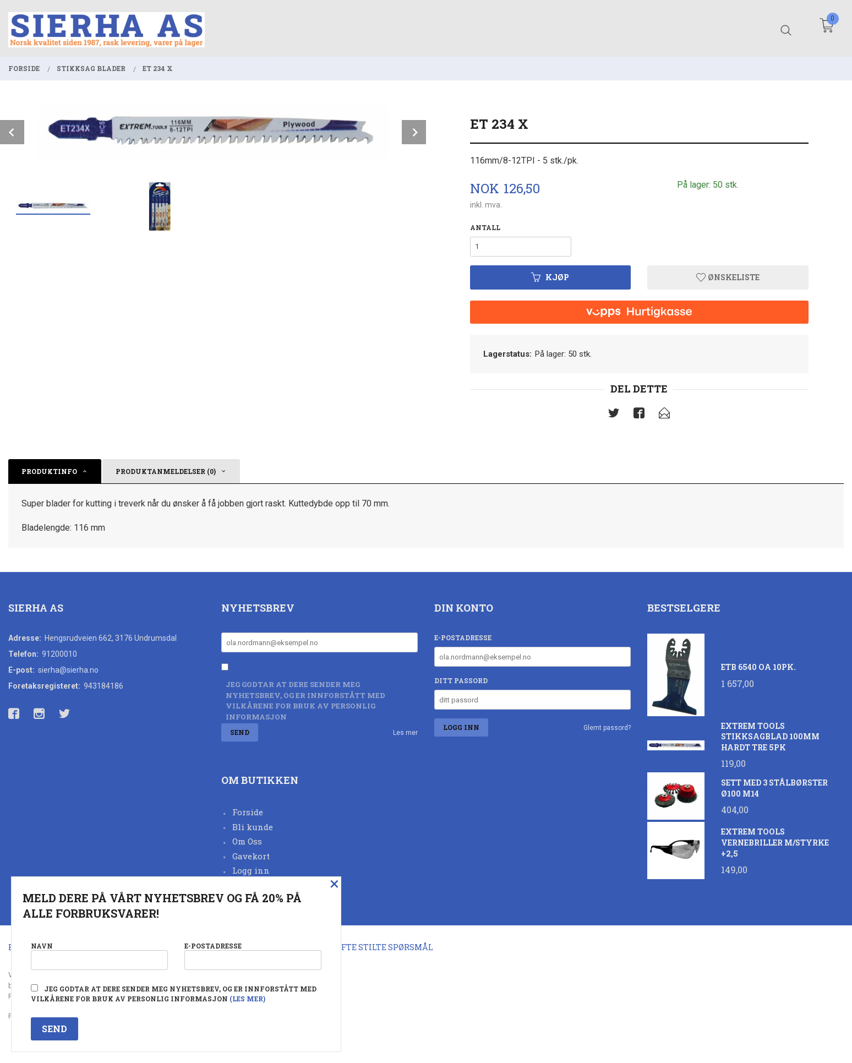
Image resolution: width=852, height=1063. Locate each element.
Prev (12, 132)
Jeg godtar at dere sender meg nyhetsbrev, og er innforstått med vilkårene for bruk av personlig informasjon (305, 700)
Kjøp (550, 277)
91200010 (59, 654)
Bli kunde (252, 826)
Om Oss (247, 841)
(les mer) (247, 998)
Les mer (405, 733)
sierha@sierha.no (68, 670)
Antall (485, 227)
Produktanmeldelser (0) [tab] (166, 471)
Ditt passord (461, 680)
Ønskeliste (728, 277)
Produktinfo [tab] (49, 471)
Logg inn (251, 870)
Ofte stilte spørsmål (384, 947)
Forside (247, 811)
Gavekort (251, 856)
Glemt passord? (607, 728)
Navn (99, 955)
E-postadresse (462, 637)
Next (414, 132)
